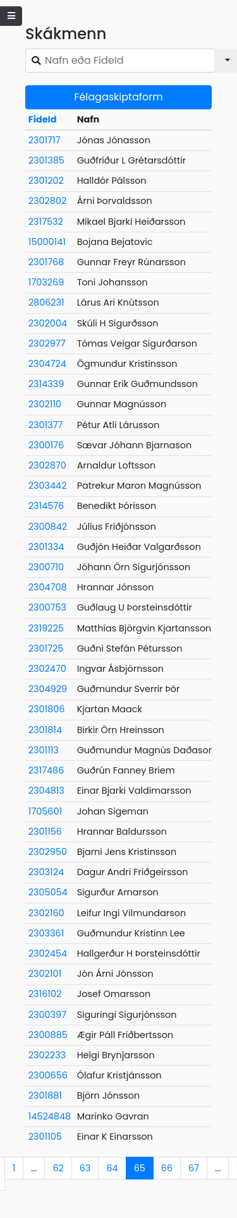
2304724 (47, 363)
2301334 (46, 546)
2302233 (47, 1055)
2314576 (46, 505)
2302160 (46, 913)
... (34, 1168)
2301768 (46, 262)
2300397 (47, 1014)
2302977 (47, 343)
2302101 (44, 973)
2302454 (47, 953)
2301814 (45, 730)
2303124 (46, 872)
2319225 (46, 628)
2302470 (47, 668)
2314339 (46, 384)
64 (112, 1168)
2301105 (45, 1136)
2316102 (44, 994)
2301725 (46, 648)
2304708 (47, 587)
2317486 (46, 770)
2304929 (47, 689)
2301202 (46, 180)
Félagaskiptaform (118, 97)
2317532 (45, 221)
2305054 (48, 892)
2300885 (48, 1035)
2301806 (46, 709)
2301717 (44, 140)
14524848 (49, 1116)
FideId (42, 119)
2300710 (46, 567)
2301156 (45, 831)
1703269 (46, 282)
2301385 (46, 160)
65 (139, 1168)
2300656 (48, 1075)
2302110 (44, 404)
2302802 (47, 200)
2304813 (46, 790)
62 (57, 1168)
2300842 (47, 526)
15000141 (47, 242)
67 (193, 1168)
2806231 (46, 302)
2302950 (47, 851)
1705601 (45, 811)
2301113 (43, 750)
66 (167, 1168)
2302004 (47, 323)
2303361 (46, 933)
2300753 (47, 607)
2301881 (45, 1095)
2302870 (47, 465)
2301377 (45, 425)
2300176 (46, 445)
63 (85, 1168)
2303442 (47, 485)
